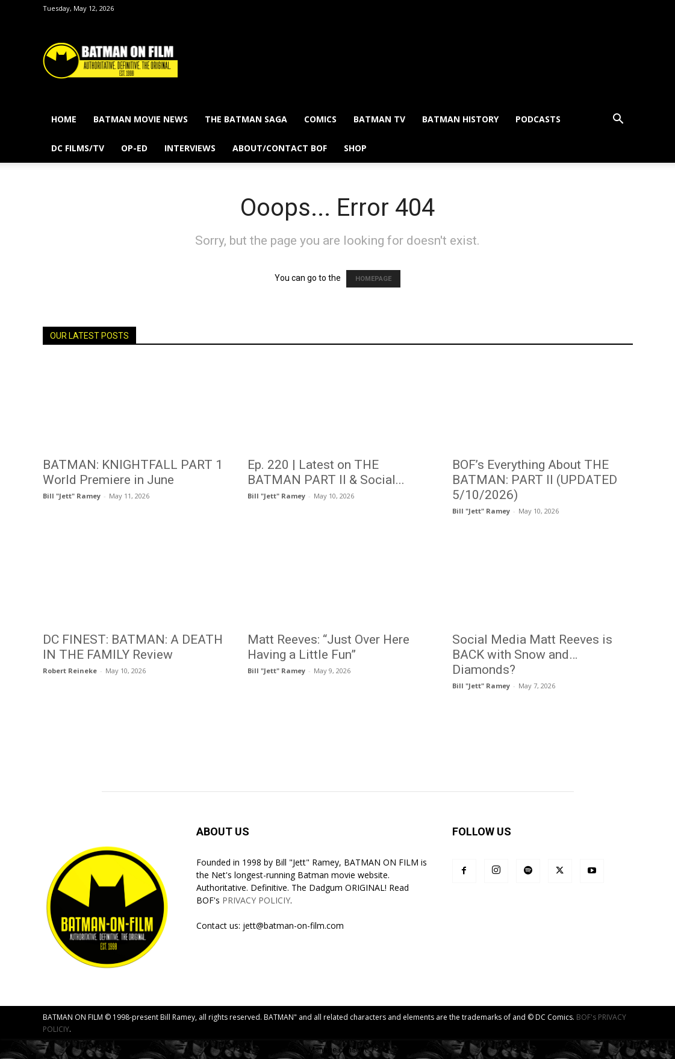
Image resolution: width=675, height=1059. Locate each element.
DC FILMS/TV (77, 148)
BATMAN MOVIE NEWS (140, 119)
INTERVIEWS (190, 148)
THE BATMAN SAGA (246, 119)
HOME (63, 119)
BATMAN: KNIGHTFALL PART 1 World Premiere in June (133, 472)
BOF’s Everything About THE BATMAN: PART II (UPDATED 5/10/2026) (534, 479)
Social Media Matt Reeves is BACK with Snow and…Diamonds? (532, 654)
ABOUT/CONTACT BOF (279, 148)
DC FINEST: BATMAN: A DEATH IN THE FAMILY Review (133, 647)
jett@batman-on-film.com (293, 925)
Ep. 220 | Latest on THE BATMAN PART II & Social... (326, 472)
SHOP (355, 148)
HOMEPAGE (373, 279)
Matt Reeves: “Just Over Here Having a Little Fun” (328, 647)
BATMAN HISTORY (460, 119)
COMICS (320, 119)
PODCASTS (538, 119)
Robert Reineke (70, 670)
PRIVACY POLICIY (256, 900)
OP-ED (134, 148)
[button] (618, 120)
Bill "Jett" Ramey (72, 495)
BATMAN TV (379, 119)
